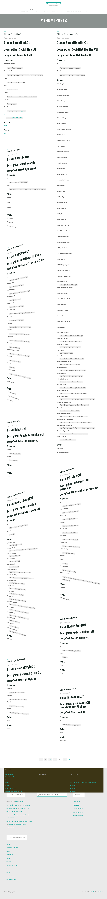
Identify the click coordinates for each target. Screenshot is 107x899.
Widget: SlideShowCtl (15, 247)
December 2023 (78, 809)
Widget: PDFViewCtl (68, 470)
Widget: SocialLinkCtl (14, 34)
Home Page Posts (11, 777)
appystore (10, 855)
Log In (45, 11)
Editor (8, 858)
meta (8, 872)
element (23, 111)
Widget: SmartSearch (15, 150)
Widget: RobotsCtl (14, 422)
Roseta (92, 892)
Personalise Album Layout (75, 11)
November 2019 (78, 816)
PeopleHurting (11, 876)
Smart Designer (53, 3)
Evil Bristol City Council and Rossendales (83, 783)
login (8, 869)
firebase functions (12, 865)
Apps (7, 780)
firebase (9, 862)
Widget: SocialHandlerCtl (68, 34)
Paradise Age (19, 801)
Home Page (22, 11)
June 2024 (76, 801)
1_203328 (73, 785)
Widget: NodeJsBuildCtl (69, 618)
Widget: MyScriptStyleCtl (17, 660)
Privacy (36, 11)
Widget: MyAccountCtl (69, 689)
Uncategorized (11, 879)
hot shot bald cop (12, 809)
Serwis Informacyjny (13, 805)
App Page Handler (12, 848)
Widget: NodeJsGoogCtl (16, 494)
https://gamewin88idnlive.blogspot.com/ (19, 821)
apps (8, 851)
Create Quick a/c (57, 11)
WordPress (99, 892)
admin (8, 844)
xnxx (8, 815)
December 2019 (78, 812)
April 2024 (76, 805)
